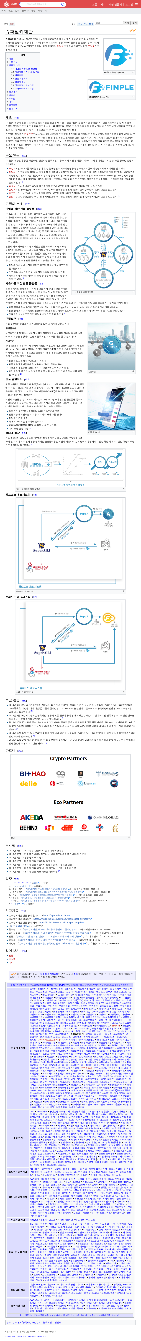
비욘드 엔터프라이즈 (50, 1241)
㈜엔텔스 (105, 1054)
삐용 (77, 1125)
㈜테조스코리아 (48, 1087)
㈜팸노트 (107, 1093)
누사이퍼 (104, 1224)
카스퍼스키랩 (92, 1204)
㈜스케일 (101, 1031)
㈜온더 (45, 1059)
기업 (13, 985)
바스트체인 (105, 1120)
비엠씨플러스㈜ (74, 1020)
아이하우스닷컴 (97, 1131)
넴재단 (47, 1300)
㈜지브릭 (62, 1070)
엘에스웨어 (39, 1056)
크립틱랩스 (76, 1269)
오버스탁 (101, 1255)
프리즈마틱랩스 (79, 1277)
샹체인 (84, 1125)
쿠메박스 (89, 1151)
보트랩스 (113, 1184)
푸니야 (94, 1212)
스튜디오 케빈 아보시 (83, 1190)
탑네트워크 (82, 1153)
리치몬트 (107, 1284)
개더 (51, 1224)
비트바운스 (81, 1241)
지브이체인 (101, 1145)
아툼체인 (77, 1252)
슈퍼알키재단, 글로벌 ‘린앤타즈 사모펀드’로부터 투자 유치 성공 (46, 895)
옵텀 (115, 1257)
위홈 (129, 1062)
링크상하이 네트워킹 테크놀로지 (73, 1117)
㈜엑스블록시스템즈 (39, 1054)
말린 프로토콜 (66, 1232)
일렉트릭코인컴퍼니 (97, 1260)
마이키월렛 (84, 1114)
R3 (36, 1224)
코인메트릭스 (87, 1266)
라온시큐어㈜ (87, 1003)
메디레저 (103, 1232)
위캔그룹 (78, 1198)
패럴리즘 (51, 1159)
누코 (113, 1224)
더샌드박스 (52, 1284)
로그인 (129, 4)
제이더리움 (63, 1263)
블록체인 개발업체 (49, 974)
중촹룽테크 (54, 1145)
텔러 (95, 1272)
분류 (8, 1322)
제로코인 (120, 1260)
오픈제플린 (48, 1257)
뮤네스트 (69, 1120)
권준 (11, 196)
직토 (44, 1073)
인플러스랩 (78, 1142)
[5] (17, 729)
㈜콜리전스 (121, 1079)
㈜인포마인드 (100, 1068)
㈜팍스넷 (79, 1093)
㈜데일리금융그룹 (90, 997)
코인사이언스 (118, 1204)
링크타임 (95, 1117)
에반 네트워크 (105, 1193)
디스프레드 (60, 1000)
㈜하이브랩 (49, 1101)
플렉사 (91, 1277)
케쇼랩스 (42, 1293)
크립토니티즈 (62, 1269)
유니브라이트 (46, 1201)
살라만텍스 (125, 1187)
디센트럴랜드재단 (76, 1300)
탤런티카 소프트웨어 (72, 1293)
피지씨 (113, 1159)
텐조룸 (87, 1272)
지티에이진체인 (52, 1148)
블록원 (97, 1238)
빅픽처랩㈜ (93, 1023)
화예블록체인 (101, 1162)
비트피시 (128, 1169)
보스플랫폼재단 (56, 1302)
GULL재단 (35, 1169)
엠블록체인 (62, 1056)
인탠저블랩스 (55, 1260)
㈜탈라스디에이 (117, 1084)
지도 (87, 1315)
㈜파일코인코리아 (64, 1093)
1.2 (19, 882)
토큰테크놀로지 (68, 1156)
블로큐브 (120, 1235)
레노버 (105, 1117)
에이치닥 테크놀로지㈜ (118, 1051)
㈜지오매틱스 (118, 1070)
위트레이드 (90, 1198)
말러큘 (33, 1184)
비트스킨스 (93, 1241)
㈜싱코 (108, 1034)
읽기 (74, 24)
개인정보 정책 (10, 1336)
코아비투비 (56, 1079)
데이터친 (53, 1114)
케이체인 (128, 1073)
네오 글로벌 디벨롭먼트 (98, 1111)
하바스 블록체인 (39, 1215)
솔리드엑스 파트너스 (65, 1243)
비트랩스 (114, 1122)
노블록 (81, 1179)
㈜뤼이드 (93, 1006)
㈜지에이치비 (103, 1070)
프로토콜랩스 (42, 1277)
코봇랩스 (44, 1079)
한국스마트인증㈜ (90, 1101)
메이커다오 (115, 1232)
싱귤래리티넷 (118, 1128)
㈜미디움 (85, 1011)
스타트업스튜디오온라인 (107, 1287)
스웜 (110, 1243)
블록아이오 (75, 1238)
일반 (118, 1315)
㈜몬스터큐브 (44, 1011)
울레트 (60, 1198)
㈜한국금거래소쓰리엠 (68, 1101)
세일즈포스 (41, 1243)
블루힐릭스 (91, 1122)
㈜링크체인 (125, 1006)
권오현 (12, 193)
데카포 (80, 1284)
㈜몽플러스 (58, 1011)
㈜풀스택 (68, 1096)
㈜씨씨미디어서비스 (50, 1037)
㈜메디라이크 (90, 1009)
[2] (22, 182)
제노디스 (121, 1201)
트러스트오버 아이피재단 (110, 1308)
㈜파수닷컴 (39, 1093)
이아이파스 (125, 1139)
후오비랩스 (39, 1165)
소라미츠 (48, 1172)
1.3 (22, 882)
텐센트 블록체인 (107, 1153)
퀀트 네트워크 (70, 1207)
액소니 (111, 1252)
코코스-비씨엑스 (64, 1151)
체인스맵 (127, 1148)
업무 (77, 1315)
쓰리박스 (119, 1190)
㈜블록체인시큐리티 (74, 1017)
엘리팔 (48, 1136)
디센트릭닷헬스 (37, 1284)
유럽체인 (59, 1201)
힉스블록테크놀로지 (56, 1165)
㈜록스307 (41, 1006)
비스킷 (61, 1020)
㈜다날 (69, 994)
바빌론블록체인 (90, 1120)
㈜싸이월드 (118, 1034)
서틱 (32, 1243)
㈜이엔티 (44, 1068)
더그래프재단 (59, 1300)
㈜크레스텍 (65, 1082)
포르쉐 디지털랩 (81, 1212)
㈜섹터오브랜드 (102, 1025)
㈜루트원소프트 (79, 1006)
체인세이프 (76, 1263)
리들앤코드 (87, 1182)
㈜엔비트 (68, 1054)
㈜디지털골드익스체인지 (108, 1000)
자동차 (41, 1315)
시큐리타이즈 (101, 1246)
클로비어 (87, 1269)
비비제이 (103, 1122)
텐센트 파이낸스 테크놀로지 (44, 1156)
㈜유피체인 (86, 1065)
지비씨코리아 (75, 1070)
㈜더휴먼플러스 (63, 997)
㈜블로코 (103, 1014)
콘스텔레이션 (117, 1266)
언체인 (104, 1045)
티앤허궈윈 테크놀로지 (110, 1156)
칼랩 (92, 1073)
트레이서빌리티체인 (87, 1156)
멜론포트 (55, 1184)
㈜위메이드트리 (78, 1062)
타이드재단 (90, 1308)
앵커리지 (120, 1252)
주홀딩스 (51, 1070)
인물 (109, 1315)
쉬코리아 (83, 1028)
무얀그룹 (59, 1120)
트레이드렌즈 (108, 1293)
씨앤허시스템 (37, 1131)
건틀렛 (43, 1224)
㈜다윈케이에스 (82, 994)
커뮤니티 (42, 10)
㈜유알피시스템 (56, 1065)
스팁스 (99, 1190)
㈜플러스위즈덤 (41, 1099)
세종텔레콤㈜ (85, 1025)
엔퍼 (114, 1054)
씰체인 (49, 1131)
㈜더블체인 (35, 997)
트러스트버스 (44, 1090)
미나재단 (42, 1302)
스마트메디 (57, 1031)
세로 (92, 1125)
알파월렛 (113, 1172)
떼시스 (120, 1227)
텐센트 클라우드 (125, 1153)
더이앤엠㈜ (47, 997)
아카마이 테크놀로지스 (60, 1252)
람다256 (100, 1003)
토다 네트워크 (120, 1269)
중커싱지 (79, 1145)
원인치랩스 (116, 1305)
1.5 (27, 882)
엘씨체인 (72, 1136)
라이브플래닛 (40, 1229)
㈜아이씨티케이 (69, 1039)
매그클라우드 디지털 (121, 1117)
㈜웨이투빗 (123, 1059)
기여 (102, 4)
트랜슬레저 (119, 1272)
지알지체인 (114, 1145)
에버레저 (118, 1193)
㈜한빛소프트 (40, 1104)
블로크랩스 (39, 1238)
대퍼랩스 (51, 1227)
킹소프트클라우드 (47, 1153)
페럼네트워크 (86, 1274)
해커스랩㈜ (99, 1104)
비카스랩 (103, 1020)
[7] (46, 743)
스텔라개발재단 (115, 1302)
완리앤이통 (122, 1136)
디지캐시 (110, 1227)
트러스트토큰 (105, 1272)
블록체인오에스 (93, 1017)
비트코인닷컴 (108, 1241)
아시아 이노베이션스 (65, 1131)
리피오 (54, 1232)
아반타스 (38, 1290)
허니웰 (39, 1280)
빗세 (53, 1125)
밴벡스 (60, 1235)
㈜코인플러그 (107, 1079)
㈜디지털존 (39, 1003)
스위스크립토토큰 (38, 1190)
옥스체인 (102, 1136)
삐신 (70, 1125)
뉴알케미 (121, 1224)
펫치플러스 (100, 1274)
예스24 (73, 1056)
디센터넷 (48, 1000)
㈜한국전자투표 (108, 1101)
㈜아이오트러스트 (105, 1039)
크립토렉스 (120, 1207)
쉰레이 (123, 1125)
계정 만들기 (115, 4)
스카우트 (118, 1243)
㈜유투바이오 (72, 1065)
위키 (3, 10)
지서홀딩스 (88, 1070)
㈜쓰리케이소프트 (44, 1034)
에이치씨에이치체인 (106, 1134)
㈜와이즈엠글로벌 (68, 1059)
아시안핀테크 (80, 1172)
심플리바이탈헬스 (57, 1249)
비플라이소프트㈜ (49, 1023)
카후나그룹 (111, 1263)
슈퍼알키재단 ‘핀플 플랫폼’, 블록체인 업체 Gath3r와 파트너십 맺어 (49, 901)
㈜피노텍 (55, 1099)
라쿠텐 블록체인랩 (98, 1169)
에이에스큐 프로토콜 (59, 1196)
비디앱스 (51, 1020)
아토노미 (88, 1252)
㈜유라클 (34, 1065)
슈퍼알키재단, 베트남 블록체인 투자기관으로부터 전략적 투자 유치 (54, 892)
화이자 (63, 1280)
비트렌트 (35, 1187)
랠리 (101, 1229)
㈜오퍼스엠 (125, 1056)
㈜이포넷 (66, 1068)
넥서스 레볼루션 (104, 992)
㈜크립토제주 (44, 1084)
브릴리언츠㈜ (77, 1014)
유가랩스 (123, 1257)
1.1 (16, 882)
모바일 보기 (41, 1336)
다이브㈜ (96, 994)
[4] (62, 718)
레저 (61, 1182)
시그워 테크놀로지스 (82, 1246)
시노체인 (105, 1128)
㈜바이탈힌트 (98, 1011)
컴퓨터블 (74, 1266)
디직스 (75, 1169)
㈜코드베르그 (120, 1076)
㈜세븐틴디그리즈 (109, 1023)
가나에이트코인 (48, 1179)
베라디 (88, 1235)
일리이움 (110, 1201)
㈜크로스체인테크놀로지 (100, 1082)
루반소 (112, 1114)
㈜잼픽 (112, 1068)
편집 (80, 24)
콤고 (53, 1207)
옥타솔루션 (35, 1059)
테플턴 (68, 1272)
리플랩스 (44, 1232)
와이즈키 (51, 1198)
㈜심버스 (98, 1034)
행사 (113, 1315)
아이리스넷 (82, 1131)
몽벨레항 (72, 1184)
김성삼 (12, 186)
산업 (63, 1315)
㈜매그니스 (58, 1009)
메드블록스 (91, 1232)
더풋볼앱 (70, 1284)
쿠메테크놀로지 (103, 1151)
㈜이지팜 (55, 1068)
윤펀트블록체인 (110, 1139)
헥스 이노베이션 (46, 1107)
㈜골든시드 (115, 989)
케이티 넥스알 (94, 1076)
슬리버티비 (65, 1246)
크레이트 (34, 1269)
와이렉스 (40, 1198)
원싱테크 (46, 1139)
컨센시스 (48, 1266)
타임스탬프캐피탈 (66, 1153)
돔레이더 (35, 1182)
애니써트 (122, 1131)
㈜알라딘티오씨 (89, 1042)
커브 (40, 1266)
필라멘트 (112, 1277)
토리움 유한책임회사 (67, 1174)
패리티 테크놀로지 (47, 1212)
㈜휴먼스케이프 (76, 1107)
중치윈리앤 (67, 1145)
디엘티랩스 (79, 1227)
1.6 (29, 882)
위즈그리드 (110, 1290)
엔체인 (96, 1196)
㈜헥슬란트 (61, 1107)
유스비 (43, 1065)
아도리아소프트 (95, 1249)
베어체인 (62, 1125)
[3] (32, 711)
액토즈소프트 (66, 1045)
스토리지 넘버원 (59, 1128)
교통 (47, 1315)
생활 (82, 1315)
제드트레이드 (48, 1174)
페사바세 (121, 1293)
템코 (77, 1087)
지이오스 (38, 1148)
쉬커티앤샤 (112, 1125)
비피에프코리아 (67, 1023)
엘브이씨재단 (59, 1136)
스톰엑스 (40, 1246)
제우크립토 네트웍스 (46, 1263)
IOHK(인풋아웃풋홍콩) (110, 1142)
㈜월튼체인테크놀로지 (105, 1059)
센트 (51, 1243)
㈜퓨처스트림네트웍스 (86, 1096)
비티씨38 (44, 1125)
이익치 (60, 46)
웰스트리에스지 (37, 1062)
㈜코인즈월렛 (92, 1079)
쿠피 (59, 1207)
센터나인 (116, 1025)
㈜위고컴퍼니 (62, 1062)
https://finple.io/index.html (56, 915)
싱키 (129, 1128)
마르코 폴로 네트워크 (120, 1182)
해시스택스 (104, 1174)
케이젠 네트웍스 (65, 1219)
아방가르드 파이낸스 (41, 1193)
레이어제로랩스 (112, 1229)
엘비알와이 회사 (61, 1255)
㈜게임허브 (102, 989)
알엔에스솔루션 (86, 1290)
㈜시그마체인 (62, 1034)
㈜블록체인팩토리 (112, 1017)
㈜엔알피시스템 (82, 1054)
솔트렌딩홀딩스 (85, 1243)
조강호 (91, 46)
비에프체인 (68, 1241)
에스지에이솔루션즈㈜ (86, 1048)
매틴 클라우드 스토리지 (41, 1120)
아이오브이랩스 (52, 1290)
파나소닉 (84, 1174)
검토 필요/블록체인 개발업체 (27, 1322)
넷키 (81, 1224)
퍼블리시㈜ (119, 1093)
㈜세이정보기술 (69, 1025)
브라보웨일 (63, 1122)
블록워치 (87, 1238)
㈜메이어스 (104, 1009)
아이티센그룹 (49, 1042)
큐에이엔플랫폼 (105, 1207)
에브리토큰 (41, 1196)
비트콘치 (34, 1125)
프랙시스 (112, 1274)
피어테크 (83, 1099)
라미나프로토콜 (93, 1284)
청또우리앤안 (104, 1148)
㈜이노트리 (99, 1065)
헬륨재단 (40, 1311)
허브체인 (57, 1295)
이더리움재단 (40, 1308)
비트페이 (121, 1241)
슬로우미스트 (92, 1128)
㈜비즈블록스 (90, 1020)
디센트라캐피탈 (49, 1182)
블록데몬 (51, 1238)
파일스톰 (40, 1159)
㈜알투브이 (119, 1042)
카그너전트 (89, 1263)
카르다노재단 (68, 1308)
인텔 (66, 1260)
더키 (62, 1284)
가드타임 (62, 1179)
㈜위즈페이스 (105, 1062)
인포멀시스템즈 (78, 1260)
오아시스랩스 (88, 1255)
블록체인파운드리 (111, 1238)
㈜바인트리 (123, 1011)
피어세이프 (82, 1159)
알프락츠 (76, 1193)
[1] (26, 147)
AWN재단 (34, 1179)
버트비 (103, 1184)
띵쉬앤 (73, 1114)
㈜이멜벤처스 (113, 1065)
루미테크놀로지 (99, 1114)
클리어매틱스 (68, 1210)
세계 (58, 1315)
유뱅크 (99, 1290)
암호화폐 (102, 1315)
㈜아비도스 (109, 1037)
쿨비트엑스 (118, 1151)
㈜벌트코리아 (36, 1014)
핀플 (35, 883)
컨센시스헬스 (61, 1266)
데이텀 (129, 1179)
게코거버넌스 (61, 1224)
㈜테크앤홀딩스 (65, 1087)
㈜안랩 (76, 1042)
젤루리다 (51, 1204)
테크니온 (79, 1219)
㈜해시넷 (76, 1104)
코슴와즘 (105, 1204)
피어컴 (93, 1159)
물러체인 (42, 1235)
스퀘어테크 (43, 1128)
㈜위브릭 (92, 1062)
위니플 (50, 1062)
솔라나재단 (86, 1302)
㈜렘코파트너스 (114, 1003)
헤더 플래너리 (51, 1280)
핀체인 (121, 1159)
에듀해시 (113, 1045)
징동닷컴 (66, 1148)
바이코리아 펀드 (21, 886)
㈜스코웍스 (113, 1031)
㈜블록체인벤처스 (53, 1017)
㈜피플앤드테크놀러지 (109, 1099)
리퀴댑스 (34, 1219)
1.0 (14, 882)
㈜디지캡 (89, 1000)
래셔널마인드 (90, 1229)
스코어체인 (54, 1190)
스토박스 (66, 1190)
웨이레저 (75, 1139)
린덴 (53, 1117)
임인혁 (12, 189)
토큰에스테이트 (97, 1210)
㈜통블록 (107, 1087)
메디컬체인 (43, 1184)
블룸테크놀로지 (37, 1020)
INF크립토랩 (57, 989)
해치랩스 (87, 1104)
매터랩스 (79, 1232)
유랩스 (97, 1139)
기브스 (72, 1179)
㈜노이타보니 (49, 994)
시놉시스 (67, 1172)
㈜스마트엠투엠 (72, 1031)
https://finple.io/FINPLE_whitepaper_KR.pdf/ (60, 922)
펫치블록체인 (64, 1212)
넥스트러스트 (120, 992)
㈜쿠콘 (43, 1082)
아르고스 (66, 1037)
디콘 (49, 1003)
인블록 (75, 1068)
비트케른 (113, 1187)
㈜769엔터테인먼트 (39, 989)
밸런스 (52, 1235)
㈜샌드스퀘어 (53, 1025)
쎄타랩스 (72, 1249)
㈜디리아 (38, 1000)
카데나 (100, 1263)
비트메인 (124, 1122)
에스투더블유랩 (107, 1048)
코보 (52, 1151)
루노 (67, 1182)
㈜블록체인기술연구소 (120, 1014)
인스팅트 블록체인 (39, 1142)
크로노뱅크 (54, 1293)
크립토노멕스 (46, 1269)
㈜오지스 (98, 1056)
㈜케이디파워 (102, 1073)
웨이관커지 (86, 1139)
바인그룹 (111, 1011)
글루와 (73, 1224)
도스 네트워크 (65, 1227)
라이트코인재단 (118, 1300)
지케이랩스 (63, 1204)
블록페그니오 (126, 1184)
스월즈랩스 (100, 1243)
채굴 (33, 10)
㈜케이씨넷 (116, 1073)
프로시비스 (105, 1212)
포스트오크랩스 (50, 1274)
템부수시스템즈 (91, 1293)
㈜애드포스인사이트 (48, 1045)
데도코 (66, 1169)
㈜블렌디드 (91, 1014)
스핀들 (58, 1172)
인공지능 (29, 1315)
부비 (54, 1122)
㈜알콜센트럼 (105, 1042)
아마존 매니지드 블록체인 (117, 1249)
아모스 (33, 1252)
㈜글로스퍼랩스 (56, 992)
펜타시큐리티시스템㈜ (51, 1096)
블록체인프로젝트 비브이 (86, 1187)
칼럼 (17, 10)
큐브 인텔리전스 (87, 1207)
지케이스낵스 (77, 1204)
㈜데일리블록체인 (109, 997)
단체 (72, 1315)
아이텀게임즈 (122, 1039)
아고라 (129, 1190)
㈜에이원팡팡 (77, 1051)
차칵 (51, 1073)
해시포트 (116, 1174)
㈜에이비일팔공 (41, 1051)
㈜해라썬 (66, 1104)
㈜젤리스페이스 (37, 1070)
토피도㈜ (96, 1087)
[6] (34, 735)
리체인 (45, 1117)
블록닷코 (49, 1287)
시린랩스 (108, 1190)
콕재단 (80, 1308)
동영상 (25, 10)
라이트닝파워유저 (73, 1229)
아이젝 (56, 1193)
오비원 (111, 1255)
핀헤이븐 (101, 1277)
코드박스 (107, 1076)
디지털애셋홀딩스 (95, 1227)
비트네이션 (61, 1287)
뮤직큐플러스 (72, 1011)
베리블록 (78, 1235)
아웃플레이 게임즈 (98, 1172)
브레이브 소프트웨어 (104, 1235)
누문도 (95, 1224)
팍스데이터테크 (94, 1093)
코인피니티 (43, 1207)
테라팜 (93, 1153)
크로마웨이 (43, 1210)
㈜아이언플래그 (87, 1039)
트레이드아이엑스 (116, 1210)
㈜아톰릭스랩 (64, 1042)
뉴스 (10, 10)
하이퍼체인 (45, 1162)
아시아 (52, 1315)
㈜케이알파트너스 (39, 1076)
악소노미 (111, 1131)
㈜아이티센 (35, 1042)
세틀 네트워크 (86, 1287)
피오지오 (103, 1159)
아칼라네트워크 (69, 1290)
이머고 (37, 1174)
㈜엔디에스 (56, 1054)
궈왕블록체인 (78, 1111)
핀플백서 (18, 904)
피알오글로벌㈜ (69, 1099)
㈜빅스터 (81, 1023)
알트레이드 (100, 1252)
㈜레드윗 (34, 1009)
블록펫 (126, 1017)
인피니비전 (91, 1142)
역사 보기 (88, 24)
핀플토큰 (28, 134)
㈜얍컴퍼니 (93, 1045)
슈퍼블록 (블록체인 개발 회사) (104, 1028)
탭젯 (109, 1269)
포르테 (37, 1274)
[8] (59, 871)
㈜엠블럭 (51, 1056)
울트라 (69, 1198)
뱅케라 (95, 1184)
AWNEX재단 (36, 1300)
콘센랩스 (79, 1151)
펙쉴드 (60, 1159)
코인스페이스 (102, 1266)
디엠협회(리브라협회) (97, 1300)
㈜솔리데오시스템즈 (50, 1028)
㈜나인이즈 (80, 992)
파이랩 (50, 1093)
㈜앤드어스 (80, 1045)
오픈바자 (106, 1257)
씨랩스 (82, 1249)
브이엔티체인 (77, 1122)
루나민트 (52, 1006)
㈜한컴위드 (54, 1104)
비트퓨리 (67, 1187)
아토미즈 (66, 1193)
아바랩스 (42, 1252)
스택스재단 (99, 1302)
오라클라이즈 (107, 1196)
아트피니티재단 (76, 1305)
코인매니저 (69, 1079)
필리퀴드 (46, 1295)
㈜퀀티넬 (53, 1082)
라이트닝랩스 (55, 1229)
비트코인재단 (72, 1302)
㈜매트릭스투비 (74, 1009)
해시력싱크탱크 (85, 1162)
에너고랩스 (54, 1134)
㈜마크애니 (45, 1009)
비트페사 (73, 1287)
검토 (75, 974)
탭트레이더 (82, 1210)
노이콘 (61, 994)
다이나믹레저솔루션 (96, 1179)
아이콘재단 (60, 1305)
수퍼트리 (66, 1028)
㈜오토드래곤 (111, 1056)
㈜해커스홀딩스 (114, 1104)
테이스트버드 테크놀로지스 (49, 1272)
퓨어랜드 (70, 1159)
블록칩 (104, 1187)
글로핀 (69, 992)
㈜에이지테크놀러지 (95, 1051)
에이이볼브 (76, 1196)
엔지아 (86, 1257)
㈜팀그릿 (98, 1090)
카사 (85, 1073)
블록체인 (93, 1315)
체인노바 (117, 1148)
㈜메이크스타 (118, 1009)
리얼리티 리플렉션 (109, 1006)
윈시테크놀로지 (61, 1139)
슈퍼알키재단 (77, 1034)
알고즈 (52, 1219)
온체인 (112, 1136)
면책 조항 (32, 1336)
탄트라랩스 (99, 1269)
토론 (94, 4)
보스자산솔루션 (61, 1014)
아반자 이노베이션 (92, 1037)
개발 (35, 1315)
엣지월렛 (95, 1257)
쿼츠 (128, 1266)
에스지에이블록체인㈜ (62, 1048)
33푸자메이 (42, 1111)
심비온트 (42, 1249)
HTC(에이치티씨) (87, 1136)
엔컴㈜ (95, 1054)
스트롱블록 (52, 1246)
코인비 (80, 1079)
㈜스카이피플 (88, 1031)
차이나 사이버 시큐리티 (84, 1148)
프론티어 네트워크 (60, 1277)
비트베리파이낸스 (118, 1020)
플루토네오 (118, 1212)
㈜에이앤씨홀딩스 (60, 1051)
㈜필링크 (38, 1101)
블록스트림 (62, 1238)
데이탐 (76, 997)
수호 (75, 1028)
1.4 (24, 882)
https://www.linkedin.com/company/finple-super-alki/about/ (61, 919)
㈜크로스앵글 (79, 1082)
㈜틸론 (89, 1090)
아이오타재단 (46, 1305)
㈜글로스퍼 (41, 992)
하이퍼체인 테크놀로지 (64, 1162)
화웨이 (113, 1162)
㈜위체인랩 (119, 1062)
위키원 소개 (21, 1336)
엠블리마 (75, 1255)
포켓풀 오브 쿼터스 (69, 1274)
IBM (31, 1224)
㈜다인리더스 (109, 994)
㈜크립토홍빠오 (61, 1084)
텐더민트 (77, 1272)
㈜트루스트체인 (61, 1090)
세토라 (43, 1219)
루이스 (121, 1114)
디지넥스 (64, 1114)
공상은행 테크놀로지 (60, 1111)
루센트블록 (64, 1006)
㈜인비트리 (86, 1068)
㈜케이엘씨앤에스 (59, 1076)
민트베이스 (84, 1184)
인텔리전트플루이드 (94, 1201)
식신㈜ (89, 1034)
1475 (32, 1111)
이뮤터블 (122, 1290)
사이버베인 (36, 1172)
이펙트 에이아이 (74, 1201)
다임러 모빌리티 (116, 1179)
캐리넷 (121, 1263)
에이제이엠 (89, 1134)
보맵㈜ (48, 1014)
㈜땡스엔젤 (73, 1003)
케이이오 (43, 1151)
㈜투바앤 (117, 1087)
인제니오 (42, 1260)
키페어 (104, 1084)
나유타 (58, 1169)
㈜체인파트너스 (73, 1073)
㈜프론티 (103, 1096)
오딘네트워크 (85, 1056)
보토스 (46, 1122)
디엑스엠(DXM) (75, 1000)
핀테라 (93, 1174)
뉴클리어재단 (118, 1111)
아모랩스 (77, 1037)
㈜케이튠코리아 (77, 1076)
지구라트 (89, 1145)
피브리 (129, 1212)
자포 (111, 1260)
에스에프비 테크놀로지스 (68, 1257)
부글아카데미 (115, 1169)
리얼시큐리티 (102, 1182)
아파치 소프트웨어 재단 (97, 1305)
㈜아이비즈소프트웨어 (49, 1039)
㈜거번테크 (70, 989)
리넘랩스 (76, 1182)
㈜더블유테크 (124, 994)
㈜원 (90, 1059)
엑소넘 (87, 1196)
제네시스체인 (124, 1068)
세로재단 (100, 1125)
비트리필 (46, 1187)
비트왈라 (56, 1187)
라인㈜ (83, 1169)
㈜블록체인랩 (36, 1017)
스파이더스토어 (76, 1128)
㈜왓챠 (82, 1059)
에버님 (39, 1255)
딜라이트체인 (59, 1003)
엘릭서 (47, 1255)
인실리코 (54, 1142)
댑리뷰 (43, 1114)
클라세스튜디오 (91, 1084)
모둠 (64, 1184)
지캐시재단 (54, 1308)
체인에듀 (59, 1073)
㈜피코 (93, 1099)
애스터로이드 (89, 1193)
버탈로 (69, 1235)
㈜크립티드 (76, 1084)
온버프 (54, 1059)
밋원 (78, 1120)
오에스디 (120, 1196)
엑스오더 (122, 1134)
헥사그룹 (90, 1219)
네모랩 (91, 992)
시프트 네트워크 (118, 1246)
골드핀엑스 (47, 1169)
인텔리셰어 (65, 1142)
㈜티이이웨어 (77, 1090)
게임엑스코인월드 (86, 989)
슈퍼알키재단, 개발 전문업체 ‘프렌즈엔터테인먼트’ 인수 (44, 898)
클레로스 (55, 1210)
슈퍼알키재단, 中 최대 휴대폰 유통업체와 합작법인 (47, 889)
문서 (6, 24)
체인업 (34, 1151)
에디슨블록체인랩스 (72, 1134)
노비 (87, 1224)
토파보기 (85, 1087)
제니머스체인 (40, 1145)
